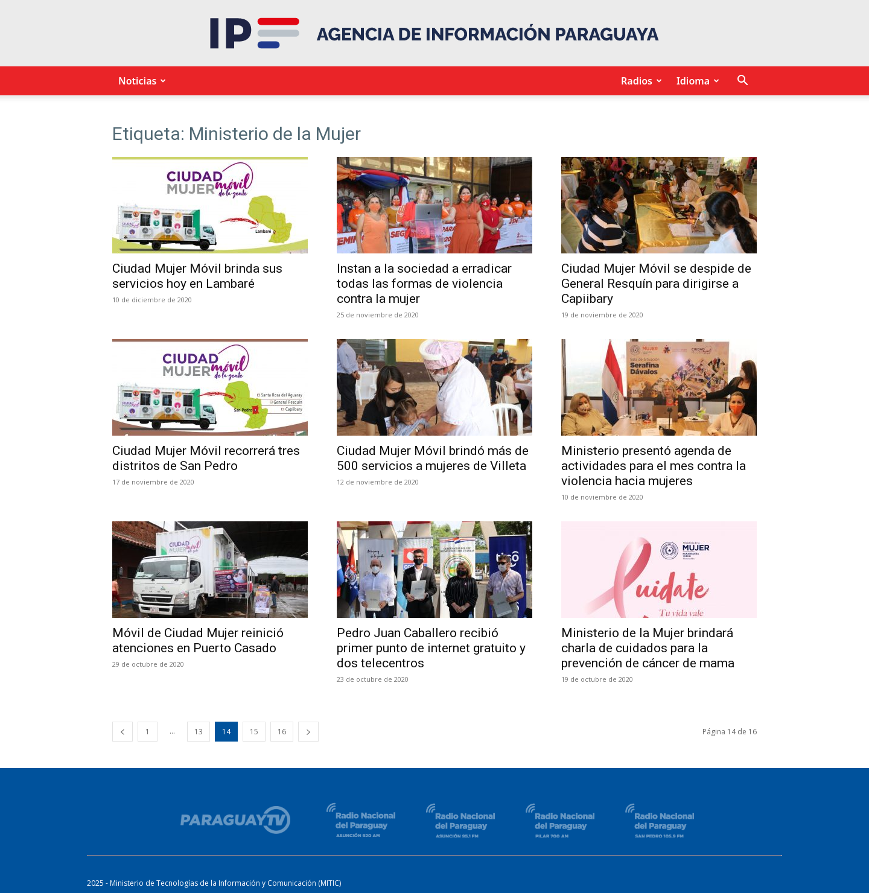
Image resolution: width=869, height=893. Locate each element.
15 (254, 731)
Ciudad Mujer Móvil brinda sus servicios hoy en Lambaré (197, 276)
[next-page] (308, 732)
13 (198, 731)
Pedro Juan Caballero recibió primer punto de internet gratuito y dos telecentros (431, 648)
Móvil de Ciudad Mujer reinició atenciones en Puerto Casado (198, 640)
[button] (742, 81)
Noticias (140, 80)
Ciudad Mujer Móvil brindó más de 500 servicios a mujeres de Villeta (433, 458)
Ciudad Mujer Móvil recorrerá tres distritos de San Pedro (206, 458)
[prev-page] (122, 732)
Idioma (696, 80)
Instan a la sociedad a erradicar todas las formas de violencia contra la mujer (424, 283)
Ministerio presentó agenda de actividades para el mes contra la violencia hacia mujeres (653, 465)
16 (282, 731)
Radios (639, 80)
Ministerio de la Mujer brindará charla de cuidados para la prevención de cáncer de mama (647, 648)
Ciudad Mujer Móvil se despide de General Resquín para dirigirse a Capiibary (656, 283)
